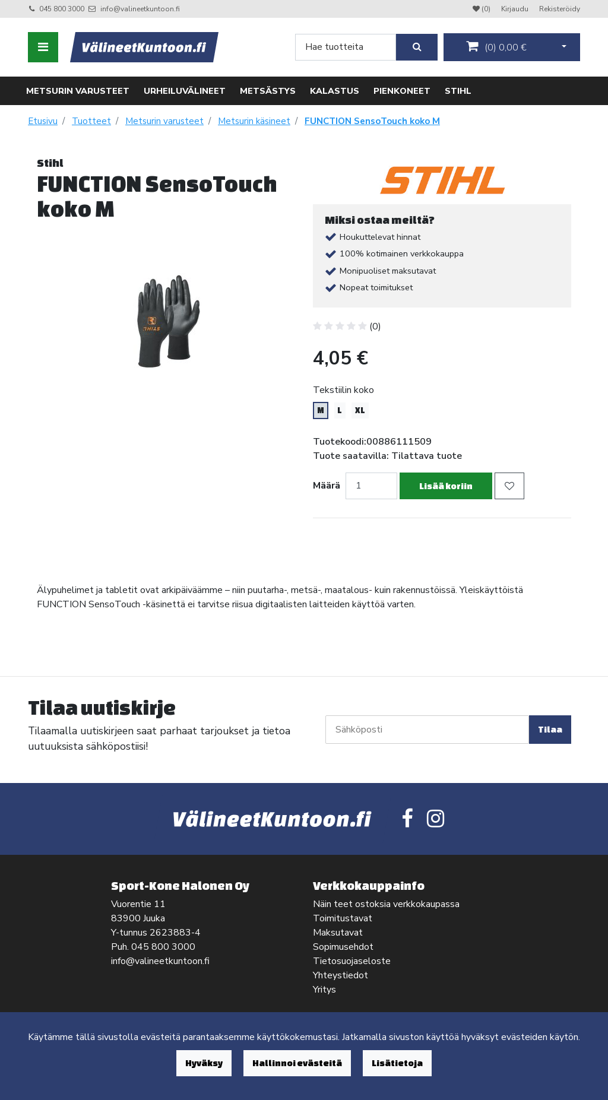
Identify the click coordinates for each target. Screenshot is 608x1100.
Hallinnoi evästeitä (297, 1063)
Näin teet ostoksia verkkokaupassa (386, 904)
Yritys (324, 989)
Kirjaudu (515, 9)
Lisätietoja (397, 1063)
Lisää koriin (446, 486)
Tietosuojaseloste (352, 961)
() (496, 47)
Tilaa (550, 729)
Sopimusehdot (343, 946)
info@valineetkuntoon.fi (140, 9)
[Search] (345, 47)
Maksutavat (338, 932)
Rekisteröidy (559, 9)
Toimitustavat (342, 918)
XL (360, 410)
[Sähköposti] (427, 729)
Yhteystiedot (340, 975)
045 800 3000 (61, 9)
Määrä (326, 485)
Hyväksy (204, 1063)
